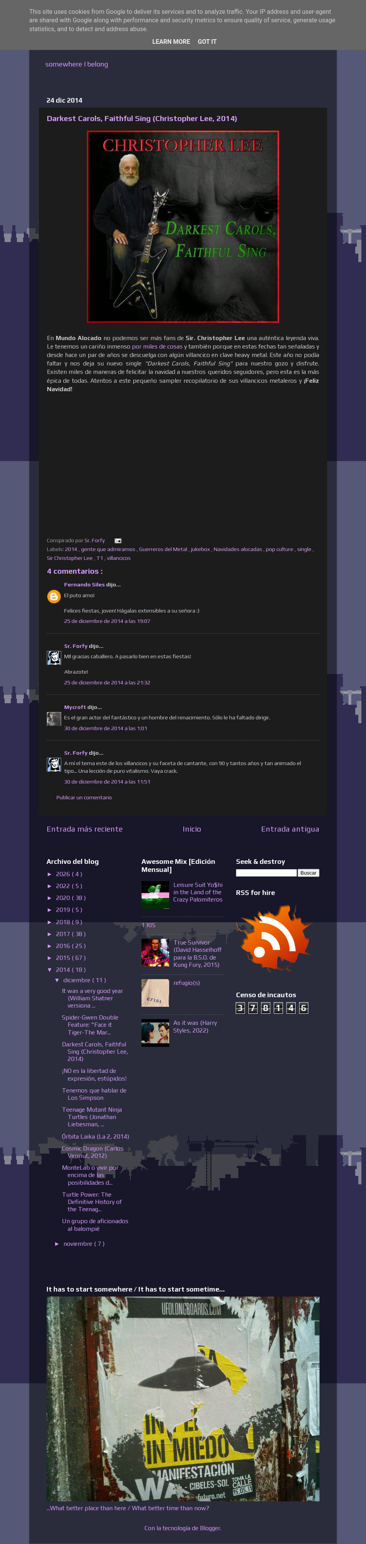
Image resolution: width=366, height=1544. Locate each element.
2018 (64, 922)
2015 (64, 957)
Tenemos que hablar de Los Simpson (94, 1094)
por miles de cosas (157, 346)
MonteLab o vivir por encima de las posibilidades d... (90, 1175)
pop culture (280, 549)
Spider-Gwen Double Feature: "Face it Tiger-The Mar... (90, 1025)
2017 (64, 934)
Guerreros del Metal (163, 549)
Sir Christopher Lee (70, 558)
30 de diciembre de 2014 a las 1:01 (105, 728)
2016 (64, 946)
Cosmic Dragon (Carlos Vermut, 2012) (92, 1152)
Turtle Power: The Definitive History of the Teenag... (92, 1202)
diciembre (77, 980)
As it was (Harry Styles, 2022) (195, 1026)
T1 (100, 558)
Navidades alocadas (238, 549)
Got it (207, 41)
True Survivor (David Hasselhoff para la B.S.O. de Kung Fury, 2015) (197, 953)
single (305, 549)
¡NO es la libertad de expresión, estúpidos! (94, 1074)
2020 (64, 897)
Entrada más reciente (85, 828)
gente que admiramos (108, 549)
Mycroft (75, 707)
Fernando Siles (85, 584)
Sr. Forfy (76, 646)
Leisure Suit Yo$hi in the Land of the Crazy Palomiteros (198, 892)
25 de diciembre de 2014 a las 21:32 (107, 682)
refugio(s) (186, 982)
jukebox (201, 549)
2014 (71, 549)
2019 (64, 909)
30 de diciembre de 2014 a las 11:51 (107, 782)
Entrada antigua (290, 828)
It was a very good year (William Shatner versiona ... (92, 998)
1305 (148, 925)
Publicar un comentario (84, 797)
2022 (64, 886)
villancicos (119, 558)
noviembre (78, 1243)
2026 (64, 874)
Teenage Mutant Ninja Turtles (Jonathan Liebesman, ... (92, 1117)
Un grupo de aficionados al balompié (95, 1224)
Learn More (171, 41)
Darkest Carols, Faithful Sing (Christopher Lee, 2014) (95, 1052)
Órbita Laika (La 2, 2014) (95, 1136)
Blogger (210, 1528)
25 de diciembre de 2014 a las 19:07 (107, 621)
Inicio (192, 828)
